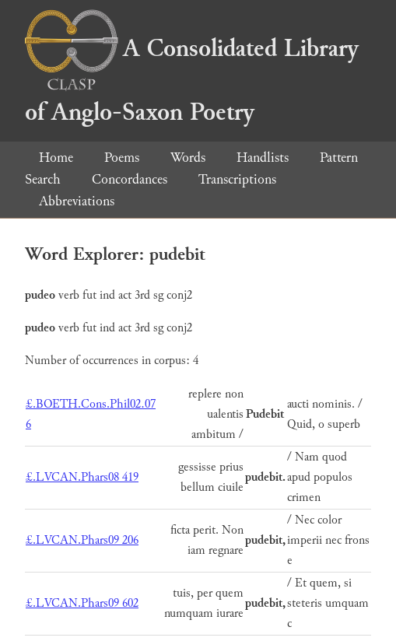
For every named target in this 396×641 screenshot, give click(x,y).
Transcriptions (237, 179)
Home (56, 157)
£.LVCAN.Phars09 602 (82, 603)
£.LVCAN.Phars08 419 (82, 477)
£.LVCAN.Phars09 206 (82, 540)
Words (187, 157)
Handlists (263, 157)
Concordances (129, 179)
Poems (121, 157)
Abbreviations (76, 201)
